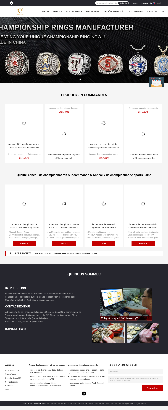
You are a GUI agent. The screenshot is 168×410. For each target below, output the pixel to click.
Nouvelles (152, 12)
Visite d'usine (92, 12)
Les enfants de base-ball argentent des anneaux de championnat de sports (103, 226)
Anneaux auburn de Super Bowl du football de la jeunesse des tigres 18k (47, 377)
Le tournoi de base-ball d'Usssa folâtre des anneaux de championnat (143, 156)
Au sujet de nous (74, 12)
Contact (24, 243)
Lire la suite (24, 158)
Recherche (123, 3)
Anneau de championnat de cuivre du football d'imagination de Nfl (24, 226)
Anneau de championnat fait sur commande (26, 154)
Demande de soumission (140, 3)
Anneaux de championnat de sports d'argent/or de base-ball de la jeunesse (103, 146)
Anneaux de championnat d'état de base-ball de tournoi (47, 371)
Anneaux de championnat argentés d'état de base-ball (64, 156)
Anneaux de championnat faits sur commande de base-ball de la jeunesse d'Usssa (143, 226)
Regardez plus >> (16, 328)
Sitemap (8, 390)
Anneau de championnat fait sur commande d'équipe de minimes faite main (45, 385)
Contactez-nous (135, 12)
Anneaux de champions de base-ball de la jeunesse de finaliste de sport (87, 371)
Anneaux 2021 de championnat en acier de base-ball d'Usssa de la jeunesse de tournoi (24, 146)
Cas (162, 12)
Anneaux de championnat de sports (63, 108)
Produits (57, 12)
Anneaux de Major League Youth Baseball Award (87, 384)
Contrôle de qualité (113, 12)
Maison (45, 12)
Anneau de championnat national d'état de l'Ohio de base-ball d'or (64, 226)
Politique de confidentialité (32, 403)
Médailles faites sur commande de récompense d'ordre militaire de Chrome (66, 253)
